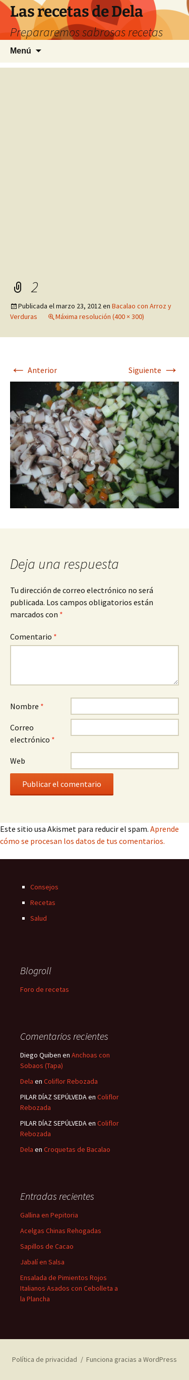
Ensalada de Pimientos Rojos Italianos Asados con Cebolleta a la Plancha (69, 1288)
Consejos (44, 886)
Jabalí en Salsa (42, 1261)
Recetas (42, 902)
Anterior (33, 370)
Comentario (33, 636)
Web (17, 761)
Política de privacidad (44, 1359)
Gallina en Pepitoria (49, 1214)
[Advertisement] (94, 162)
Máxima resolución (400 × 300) (99, 316)
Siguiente (154, 370)
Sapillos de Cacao (47, 1246)
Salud (38, 918)
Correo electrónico (32, 733)
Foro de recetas (44, 989)
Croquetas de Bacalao (77, 1149)
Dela (26, 1081)
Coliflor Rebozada (71, 1081)
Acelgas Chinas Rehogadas (60, 1230)
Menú (20, 50)
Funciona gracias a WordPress (131, 1359)
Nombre (27, 706)
